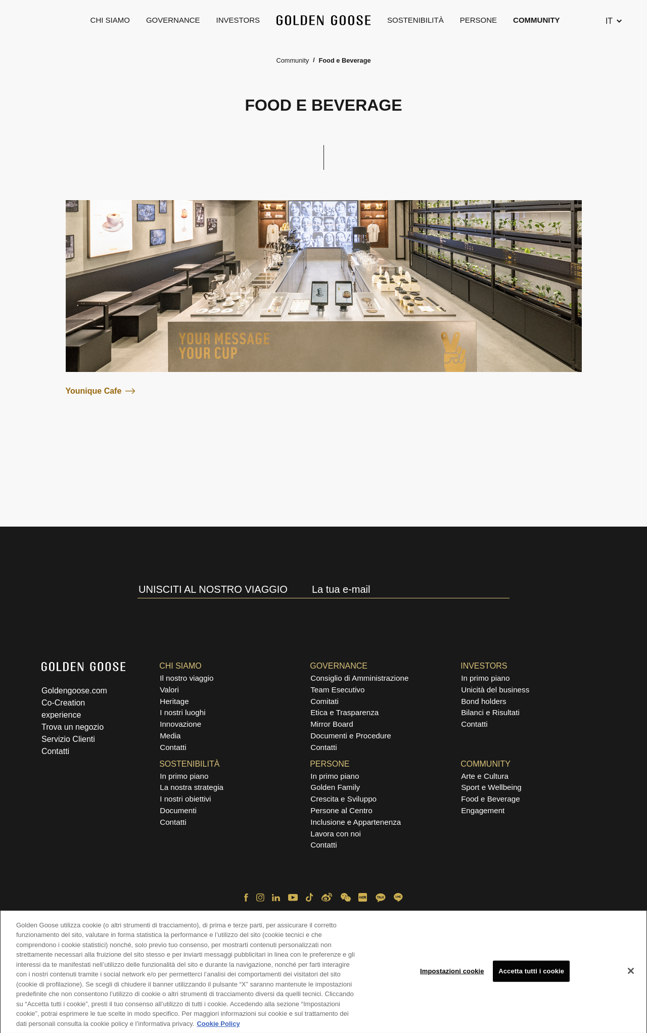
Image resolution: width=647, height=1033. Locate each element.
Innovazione (180, 724)
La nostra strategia (191, 787)
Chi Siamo (110, 20)
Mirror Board (331, 724)
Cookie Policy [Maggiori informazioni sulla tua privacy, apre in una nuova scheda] (218, 1026)
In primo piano (485, 678)
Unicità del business (495, 689)
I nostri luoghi (182, 712)
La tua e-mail (341, 589)
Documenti (178, 810)
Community (536, 20)
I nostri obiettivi (185, 798)
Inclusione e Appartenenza (355, 822)
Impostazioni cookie (452, 973)
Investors (238, 20)
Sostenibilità (415, 20)
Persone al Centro (341, 810)
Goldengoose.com (74, 690)
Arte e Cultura (485, 776)
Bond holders (483, 701)
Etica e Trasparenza (344, 712)
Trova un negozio (72, 727)
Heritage (174, 701)
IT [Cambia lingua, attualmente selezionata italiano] (609, 21)
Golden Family (335, 787)
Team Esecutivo (337, 689)
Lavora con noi (335, 833)
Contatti (55, 751)
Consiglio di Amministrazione (359, 678)
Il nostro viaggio (186, 678)
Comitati (324, 701)
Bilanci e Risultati (490, 712)
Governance (173, 20)
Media (170, 735)
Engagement (482, 810)
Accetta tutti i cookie (531, 973)
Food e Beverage (490, 798)
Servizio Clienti (68, 739)
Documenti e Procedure (350, 735)
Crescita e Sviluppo (343, 798)
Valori (169, 689)
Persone (478, 20)
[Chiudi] (631, 974)
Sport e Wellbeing (491, 787)
